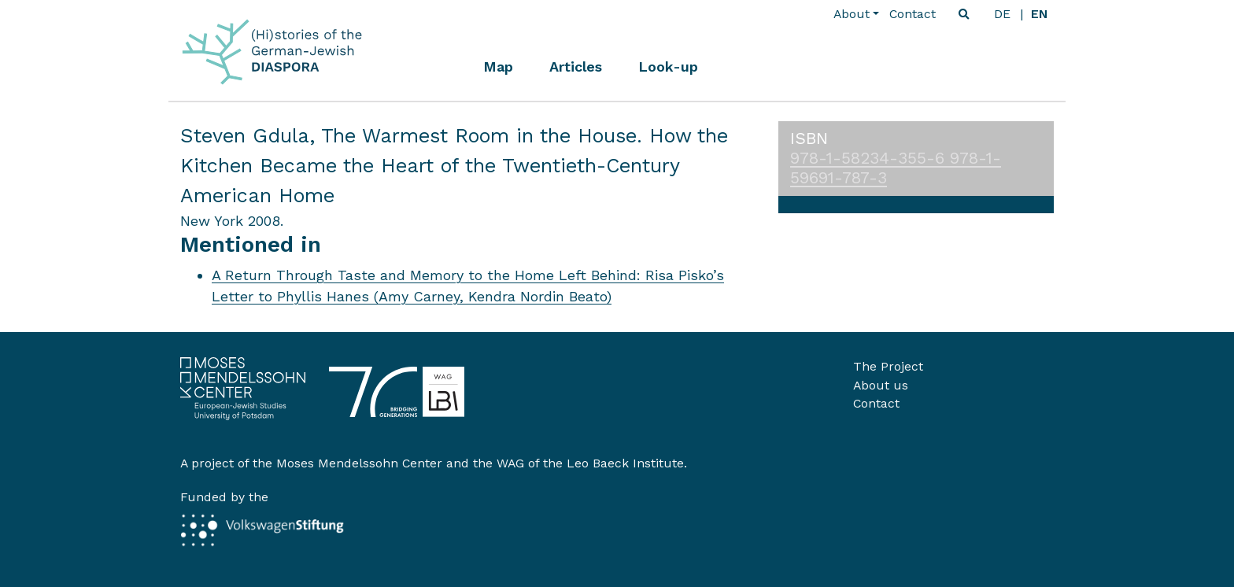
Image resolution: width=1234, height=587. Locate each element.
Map (498, 66)
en (1039, 13)
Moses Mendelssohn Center (359, 463)
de (1002, 13)
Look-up (668, 66)
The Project (888, 366)
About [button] (851, 13)
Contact (912, 13)
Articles (575, 66)
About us (880, 385)
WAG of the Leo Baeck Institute (590, 463)
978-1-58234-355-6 (870, 158)
